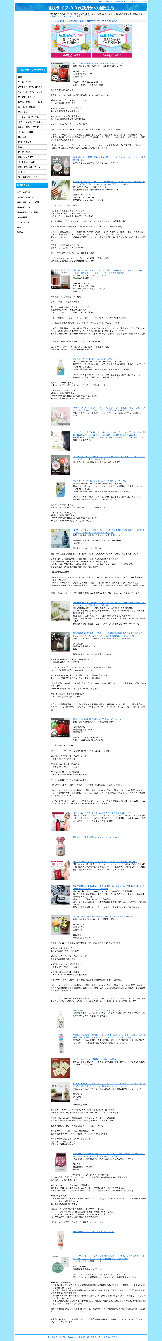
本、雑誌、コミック (26, 97)
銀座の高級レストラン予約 (127, 1)
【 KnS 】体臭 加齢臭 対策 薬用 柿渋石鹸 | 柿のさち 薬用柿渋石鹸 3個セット (105, 916)
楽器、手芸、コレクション (29, 167)
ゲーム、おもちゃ (25, 82)
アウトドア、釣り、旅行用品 (30, 87)
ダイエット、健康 (25, 132)
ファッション (23, 112)
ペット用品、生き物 (26, 162)
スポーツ (21, 172)
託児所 (20, 232)
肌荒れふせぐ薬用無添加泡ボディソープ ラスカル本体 (96, 837)
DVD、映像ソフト (25, 142)
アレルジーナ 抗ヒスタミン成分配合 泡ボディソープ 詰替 (99, 481)
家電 (20, 77)
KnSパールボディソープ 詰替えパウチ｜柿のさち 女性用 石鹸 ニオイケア (105, 862)
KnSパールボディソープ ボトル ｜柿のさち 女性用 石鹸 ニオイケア (102, 813)
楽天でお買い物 (87, 1)
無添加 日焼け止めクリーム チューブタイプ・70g (94, 1232)
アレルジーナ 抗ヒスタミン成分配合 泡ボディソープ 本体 (99, 359)
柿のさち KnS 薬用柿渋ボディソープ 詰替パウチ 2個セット (98, 63)
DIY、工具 (22, 137)
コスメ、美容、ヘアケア (79, 16)
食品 (20, 147)
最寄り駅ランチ (23, 207)
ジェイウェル (23, 222)
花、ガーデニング (25, 152)
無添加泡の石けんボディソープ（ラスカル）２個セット (96, 1010)
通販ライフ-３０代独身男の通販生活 (81, 8)
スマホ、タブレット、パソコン (31, 102)
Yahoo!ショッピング (105, 1)
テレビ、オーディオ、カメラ (30, 92)
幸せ (19, 227)
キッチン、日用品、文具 (28, 117)
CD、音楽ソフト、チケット (29, 177)
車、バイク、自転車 (26, 107)
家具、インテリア (25, 157)
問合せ (144, 1)
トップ (76, 1)
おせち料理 (22, 217)
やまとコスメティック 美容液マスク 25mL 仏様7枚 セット (97, 1059)
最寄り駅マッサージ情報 (27, 212)
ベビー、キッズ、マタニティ (30, 122)
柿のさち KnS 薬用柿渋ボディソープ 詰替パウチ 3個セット (98, 719)
